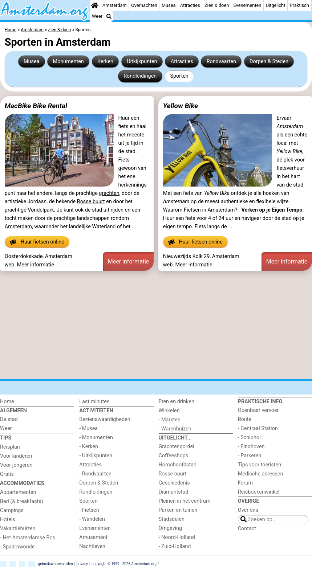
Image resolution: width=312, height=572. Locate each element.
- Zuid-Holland (175, 546)
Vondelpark (41, 210)
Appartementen (18, 492)
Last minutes (94, 402)
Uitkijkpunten (142, 61)
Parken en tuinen (178, 510)
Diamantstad (174, 492)
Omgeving (170, 528)
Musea (169, 5)
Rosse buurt (91, 202)
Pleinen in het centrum (185, 501)
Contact (247, 529)
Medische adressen (260, 474)
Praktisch (299, 5)
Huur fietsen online (37, 242)
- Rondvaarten (95, 474)
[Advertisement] (156, 326)
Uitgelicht (275, 5)
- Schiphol (249, 437)
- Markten (170, 420)
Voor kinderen (16, 456)
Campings (12, 510)
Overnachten (144, 5)
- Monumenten (96, 437)
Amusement (93, 537)
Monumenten (68, 61)
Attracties (190, 5)
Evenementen (247, 5)
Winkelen (169, 411)
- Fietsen (89, 510)
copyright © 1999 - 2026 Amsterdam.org (124, 564)
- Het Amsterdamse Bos (27, 538)
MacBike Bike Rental (36, 106)
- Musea (88, 428)
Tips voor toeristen (259, 465)
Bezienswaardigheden (104, 419)
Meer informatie (35, 265)
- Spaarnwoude (17, 547)
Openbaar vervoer (258, 410)
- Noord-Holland (177, 537)
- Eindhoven (251, 447)
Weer (97, 16)
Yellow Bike (180, 106)
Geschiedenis (174, 483)
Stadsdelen (172, 519)
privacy (82, 564)
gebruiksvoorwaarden (55, 564)
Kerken (105, 61)
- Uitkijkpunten (95, 456)
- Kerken (88, 447)
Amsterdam (114, 5)
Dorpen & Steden (269, 61)
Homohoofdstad (178, 465)
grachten (109, 193)
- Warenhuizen (175, 429)
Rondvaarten (221, 61)
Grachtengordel (176, 447)
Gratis (7, 474)
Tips (5, 438)
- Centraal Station (258, 428)
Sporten (179, 76)
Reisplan (10, 447)
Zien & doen (216, 5)
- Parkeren (249, 456)
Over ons (248, 510)
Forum (245, 483)
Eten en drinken (176, 402)
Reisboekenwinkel (259, 492)
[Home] (95, 5)
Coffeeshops (174, 456)
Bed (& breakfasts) (21, 501)
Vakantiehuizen (18, 529)
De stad (9, 419)
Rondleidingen (140, 76)
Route (244, 419)
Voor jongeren (16, 465)
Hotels (7, 519)
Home (7, 402)
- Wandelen (92, 519)
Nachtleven (92, 546)
